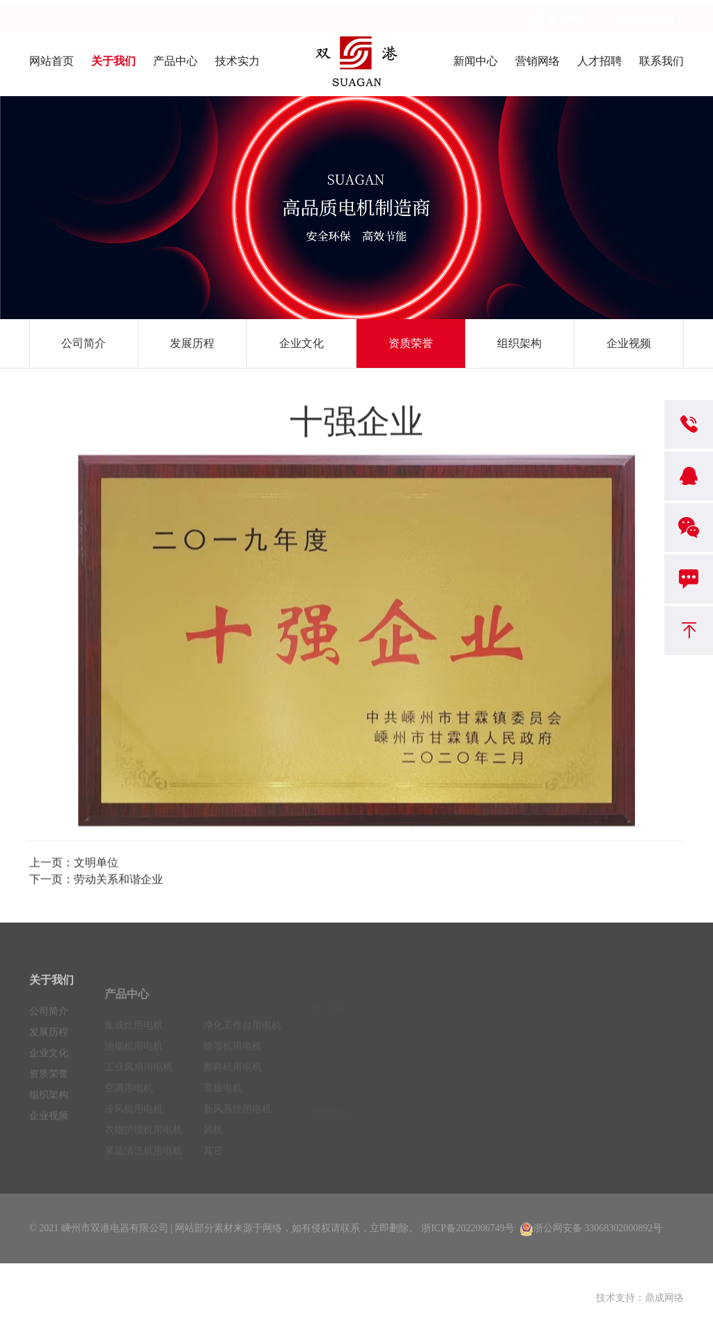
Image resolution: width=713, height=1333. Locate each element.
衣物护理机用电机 (143, 1141)
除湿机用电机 (232, 1058)
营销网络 (537, 61)
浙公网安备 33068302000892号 (591, 1228)
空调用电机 (128, 1100)
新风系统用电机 (237, 1121)
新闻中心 (475, 61)
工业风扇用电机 (138, 1079)
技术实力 (237, 61)
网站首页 (51, 61)
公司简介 (83, 343)
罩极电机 (222, 1100)
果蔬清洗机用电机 (143, 1162)
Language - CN (644, 13)
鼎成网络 (664, 1298)
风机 (213, 1141)
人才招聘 (599, 61)
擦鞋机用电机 (232, 1079)
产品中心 (175, 61)
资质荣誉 (411, 343)
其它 (213, 1162)
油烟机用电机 (133, 1058)
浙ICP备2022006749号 (468, 1228)
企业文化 (301, 343)
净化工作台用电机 (242, 1037)
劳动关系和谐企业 (118, 882)
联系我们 (661, 61)
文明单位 (96, 866)
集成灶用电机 (133, 1037)
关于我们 (113, 61)
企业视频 (628, 343)
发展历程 (192, 343)
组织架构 (519, 343)
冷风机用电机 (133, 1121)
